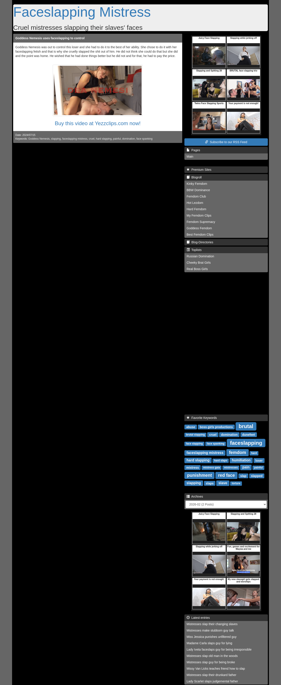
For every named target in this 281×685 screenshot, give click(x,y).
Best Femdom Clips (200, 234)
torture (236, 483)
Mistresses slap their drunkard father (211, 675)
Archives (195, 496)
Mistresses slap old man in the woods (212, 656)
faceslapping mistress (74, 138)
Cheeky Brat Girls (199, 262)
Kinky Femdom (197, 183)
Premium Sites (199, 169)
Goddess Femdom (199, 228)
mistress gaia (211, 467)
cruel (91, 138)
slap (243, 475)
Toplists (194, 250)
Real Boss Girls (197, 269)
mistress (192, 467)
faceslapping (246, 443)
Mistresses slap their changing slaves (212, 624)
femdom (237, 452)
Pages (193, 150)
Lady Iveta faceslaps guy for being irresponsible (219, 649)
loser (259, 460)
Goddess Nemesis (39, 138)
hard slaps (220, 460)
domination (128, 138)
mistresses (231, 467)
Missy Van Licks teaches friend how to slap (216, 668)
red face (226, 475)
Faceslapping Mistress (82, 12)
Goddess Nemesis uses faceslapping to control (50, 38)
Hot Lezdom (195, 203)
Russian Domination (200, 256)
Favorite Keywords (202, 418)
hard (254, 453)
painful (117, 138)
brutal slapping (195, 434)
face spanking (144, 138)
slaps (210, 483)
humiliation (241, 460)
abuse (190, 427)
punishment (199, 475)
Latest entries (198, 617)
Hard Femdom (196, 209)
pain (246, 467)
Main (190, 156)
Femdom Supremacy (201, 222)
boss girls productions (216, 427)
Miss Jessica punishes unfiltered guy (211, 637)
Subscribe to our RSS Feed (226, 142)
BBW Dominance (198, 190)
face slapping (194, 443)
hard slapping (104, 138)
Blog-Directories (200, 242)
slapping (56, 138)
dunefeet (248, 434)
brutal (246, 426)
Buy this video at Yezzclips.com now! (98, 123)
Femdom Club (196, 196)
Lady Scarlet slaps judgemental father (212, 681)
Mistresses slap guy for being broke (211, 662)
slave (222, 483)
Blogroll (194, 177)
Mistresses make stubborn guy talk (210, 630)
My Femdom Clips (199, 215)
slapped (257, 475)
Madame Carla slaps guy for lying (209, 643)
